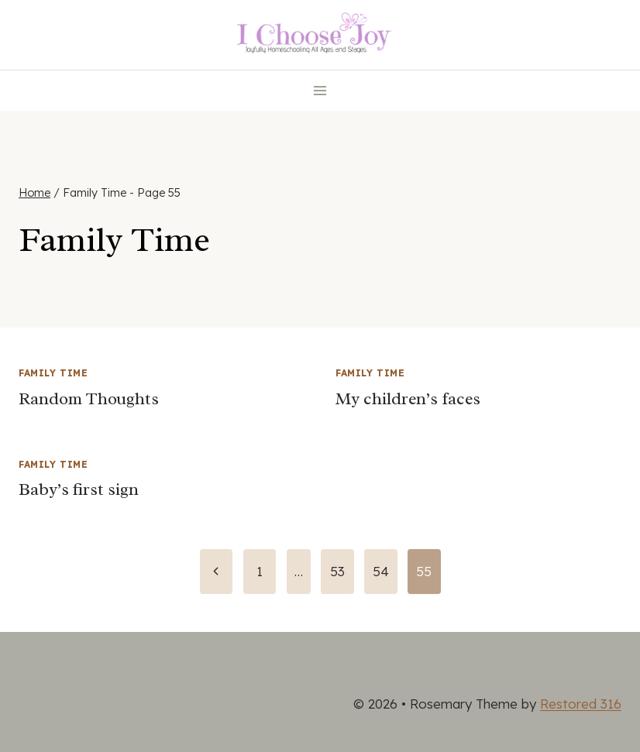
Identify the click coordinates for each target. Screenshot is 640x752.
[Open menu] (320, 90)
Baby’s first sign (79, 489)
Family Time (53, 373)
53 (337, 571)
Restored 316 (580, 703)
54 (381, 571)
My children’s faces (407, 399)
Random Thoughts (89, 399)
